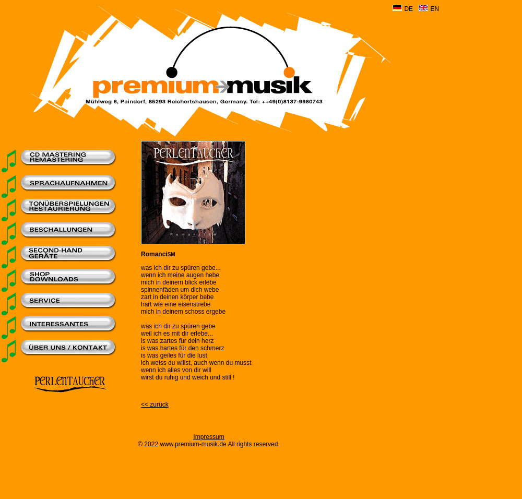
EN (434, 9)
